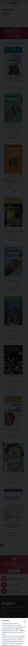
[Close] (24, 621)
